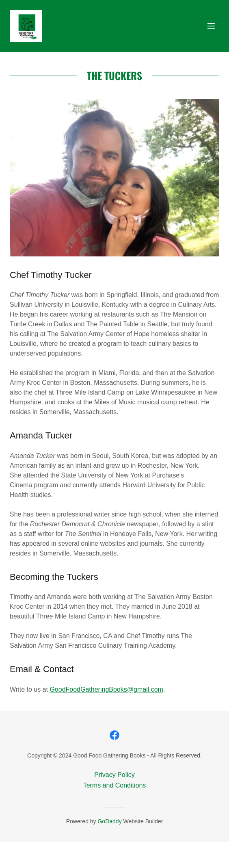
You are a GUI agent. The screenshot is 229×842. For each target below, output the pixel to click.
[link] (26, 26)
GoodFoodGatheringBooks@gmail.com (106, 689)
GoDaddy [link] (109, 821)
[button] (211, 26)
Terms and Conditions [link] (114, 785)
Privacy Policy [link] (114, 774)
